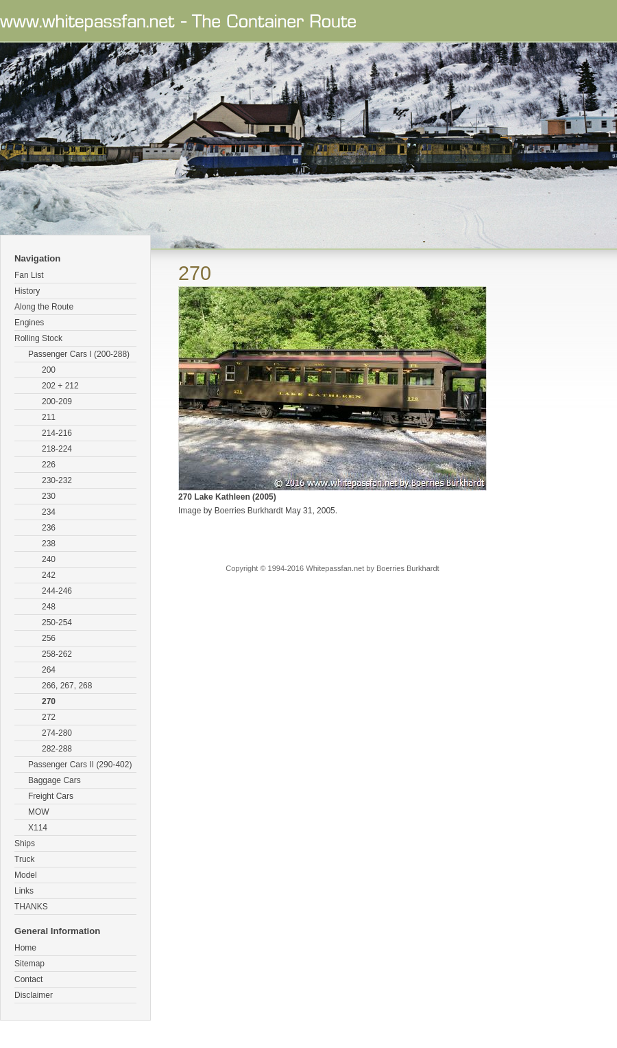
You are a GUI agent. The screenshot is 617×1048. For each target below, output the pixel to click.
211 (49, 417)
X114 (37, 827)
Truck (24, 859)
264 (49, 670)
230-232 (57, 480)
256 (49, 638)
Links (24, 891)
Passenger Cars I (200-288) (79, 354)
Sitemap (29, 963)
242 (49, 575)
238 (49, 543)
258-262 (57, 654)
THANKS (31, 906)
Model (25, 875)
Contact (28, 979)
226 (49, 464)
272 (49, 717)
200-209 (57, 401)
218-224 (57, 449)
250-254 (57, 622)
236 (49, 528)
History (27, 291)
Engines (29, 322)
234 (49, 512)
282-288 (57, 749)
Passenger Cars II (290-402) (80, 764)
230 (49, 496)
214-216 (57, 433)
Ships (24, 843)
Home (25, 948)
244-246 (57, 591)
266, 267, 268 (67, 685)
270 (49, 701)
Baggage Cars (54, 780)
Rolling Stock (38, 338)
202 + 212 (60, 386)
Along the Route (43, 307)
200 (49, 370)
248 (49, 607)
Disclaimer (33, 995)
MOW (38, 812)
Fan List (29, 275)
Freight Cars (50, 796)
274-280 (57, 733)
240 (49, 559)
